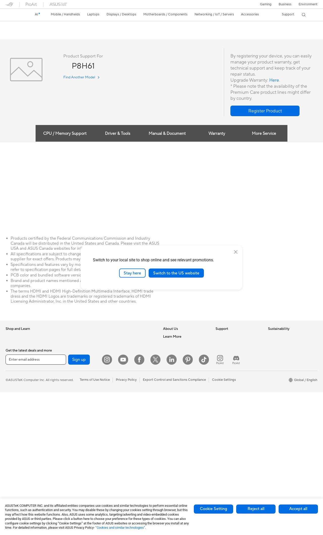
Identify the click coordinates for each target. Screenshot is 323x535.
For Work (12, 383)
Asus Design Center (177, 420)
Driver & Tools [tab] (117, 133)
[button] (266, 4)
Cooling (64, 382)
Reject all (256, 508)
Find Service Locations (232, 344)
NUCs (10, 466)
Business (285, 4)
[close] (236, 252)
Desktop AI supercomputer (130, 367)
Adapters (65, 477)
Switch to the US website (176, 272)
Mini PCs (12, 473)
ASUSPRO (171, 428)
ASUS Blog (171, 450)
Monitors (12, 428)
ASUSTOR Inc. (174, 374)
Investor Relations (176, 359)
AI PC (167, 405)
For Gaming (14, 405)
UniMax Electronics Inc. (180, 390)
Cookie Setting (213, 508)
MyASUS (222, 390)
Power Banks (119, 458)
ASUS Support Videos (232, 382)
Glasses (63, 344)
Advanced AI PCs (176, 413)
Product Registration (231, 352)
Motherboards (69, 360)
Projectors (13, 436)
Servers (115, 374)
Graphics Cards (69, 367)
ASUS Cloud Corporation (182, 382)
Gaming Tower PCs (20, 458)
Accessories (14, 360)
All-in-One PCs (17, 443)
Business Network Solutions (130, 344)
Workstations (15, 481)
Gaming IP (117, 481)
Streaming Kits (121, 420)
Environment (308, 4)
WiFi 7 (62, 443)
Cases (62, 375)
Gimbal (115, 473)
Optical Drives (68, 397)
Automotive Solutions (179, 435)
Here (274, 80)
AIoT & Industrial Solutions (129, 359)
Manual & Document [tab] (167, 133)
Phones (11, 344)
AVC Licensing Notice (179, 443)
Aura (166, 465)
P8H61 (13, 26)
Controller (117, 465)
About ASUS (172, 337)
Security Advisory (229, 374)
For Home (13, 375)
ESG (271, 337)
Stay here (132, 272)
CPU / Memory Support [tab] (64, 133)
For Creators (15, 390)
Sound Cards (67, 428)
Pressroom (171, 367)
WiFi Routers (67, 458)
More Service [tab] (264, 133)
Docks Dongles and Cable (129, 450)
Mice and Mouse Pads (126, 405)
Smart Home (119, 382)
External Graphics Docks (76, 413)
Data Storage (68, 405)
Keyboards (118, 397)
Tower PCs (13, 451)
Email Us (222, 359)
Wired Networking (123, 337)
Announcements (175, 352)
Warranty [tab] (217, 133)
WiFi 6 (62, 451)
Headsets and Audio (125, 413)
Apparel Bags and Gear (127, 428)
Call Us (221, 367)
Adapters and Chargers (127, 443)
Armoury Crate (174, 458)
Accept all (298, 508)
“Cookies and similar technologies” (120, 527)
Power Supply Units (72, 390)
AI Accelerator (68, 420)
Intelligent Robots (123, 352)
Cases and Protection (126, 435)
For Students (15, 398)
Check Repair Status (231, 337)
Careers (169, 344)
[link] (14, 15)
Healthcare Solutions (21, 352)
